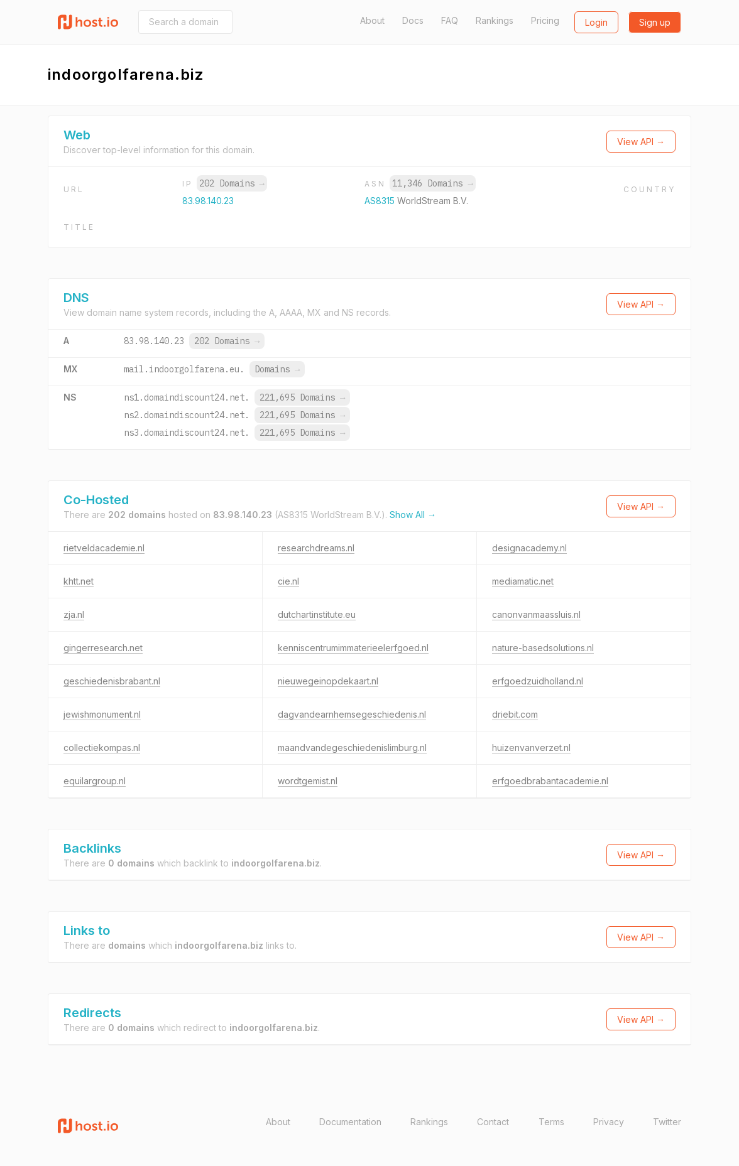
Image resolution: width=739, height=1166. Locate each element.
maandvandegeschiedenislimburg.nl (352, 747)
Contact (493, 1121)
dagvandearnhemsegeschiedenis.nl (352, 714)
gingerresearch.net (103, 647)
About (372, 20)
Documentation (350, 1121)
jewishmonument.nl (102, 714)
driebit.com (515, 714)
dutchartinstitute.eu (317, 614)
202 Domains (232, 183)
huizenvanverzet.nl (531, 747)
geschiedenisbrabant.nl (111, 681)
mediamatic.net (523, 581)
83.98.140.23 (208, 200)
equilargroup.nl (94, 780)
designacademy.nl (529, 548)
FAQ (449, 20)
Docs (413, 20)
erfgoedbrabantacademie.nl (550, 780)
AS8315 (380, 200)
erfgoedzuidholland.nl (537, 681)
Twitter (667, 1121)
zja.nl (73, 614)
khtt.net (78, 581)
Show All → (413, 514)
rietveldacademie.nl (104, 548)
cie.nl (288, 581)
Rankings (494, 20)
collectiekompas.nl (101, 747)
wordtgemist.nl (307, 780)
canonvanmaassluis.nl (536, 614)
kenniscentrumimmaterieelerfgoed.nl (353, 647)
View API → (641, 141)
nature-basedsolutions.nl (543, 647)
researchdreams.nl (316, 548)
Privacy (608, 1121)
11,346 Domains (432, 183)
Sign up (655, 22)
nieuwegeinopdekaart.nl (328, 681)
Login (596, 22)
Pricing (545, 20)
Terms (551, 1121)
